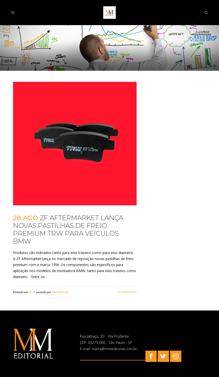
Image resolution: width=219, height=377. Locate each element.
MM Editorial (60, 292)
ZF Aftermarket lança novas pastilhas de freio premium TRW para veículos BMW (68, 229)
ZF (30, 292)
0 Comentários (127, 291)
